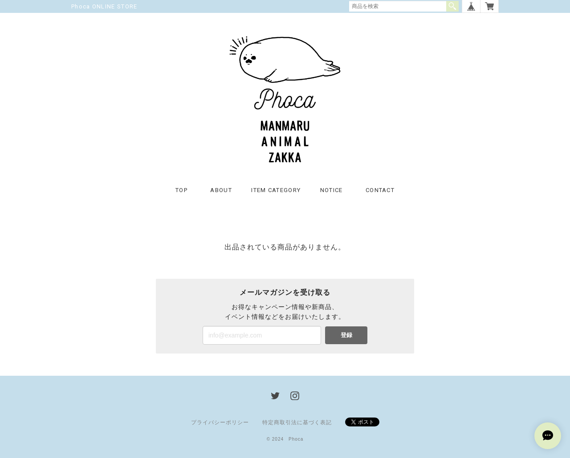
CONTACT (380, 190)
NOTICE (331, 190)
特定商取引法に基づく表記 (297, 422)
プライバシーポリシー (220, 422)
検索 (452, 6)
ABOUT (221, 190)
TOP (181, 190)
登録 (346, 335)
